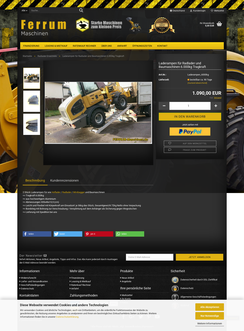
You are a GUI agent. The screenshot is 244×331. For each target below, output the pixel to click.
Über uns (106, 46)
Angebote (125, 281)
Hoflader (56, 192)
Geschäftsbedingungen (32, 285)
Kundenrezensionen (64, 180)
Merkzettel (217, 10)
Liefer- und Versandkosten (33, 281)
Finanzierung (31, 46)
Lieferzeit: (164, 79)
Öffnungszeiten (142, 46)
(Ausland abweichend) (197, 83)
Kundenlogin (198, 10)
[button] (37, 234)
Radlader (66, 192)
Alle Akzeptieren (209, 307)
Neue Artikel (127, 277)
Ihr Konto (125, 298)
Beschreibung (35, 180)
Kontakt (162, 46)
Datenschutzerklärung (67, 316)
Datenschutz (26, 288)
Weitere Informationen (209, 323)
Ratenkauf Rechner (84, 46)
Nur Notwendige (210, 315)
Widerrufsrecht (27, 277)
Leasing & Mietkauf (56, 46)
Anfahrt (122, 46)
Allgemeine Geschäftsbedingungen (198, 296)
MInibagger (79, 192)
